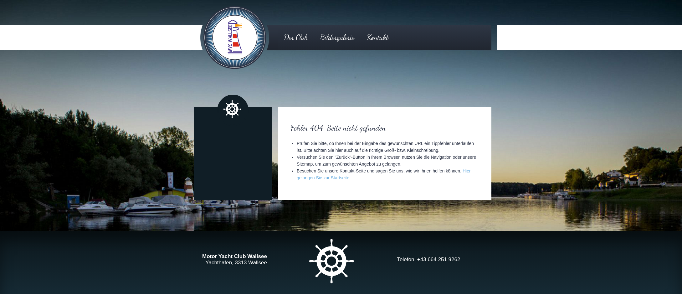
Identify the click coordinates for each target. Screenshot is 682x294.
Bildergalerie (337, 37)
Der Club (296, 37)
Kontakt (377, 37)
